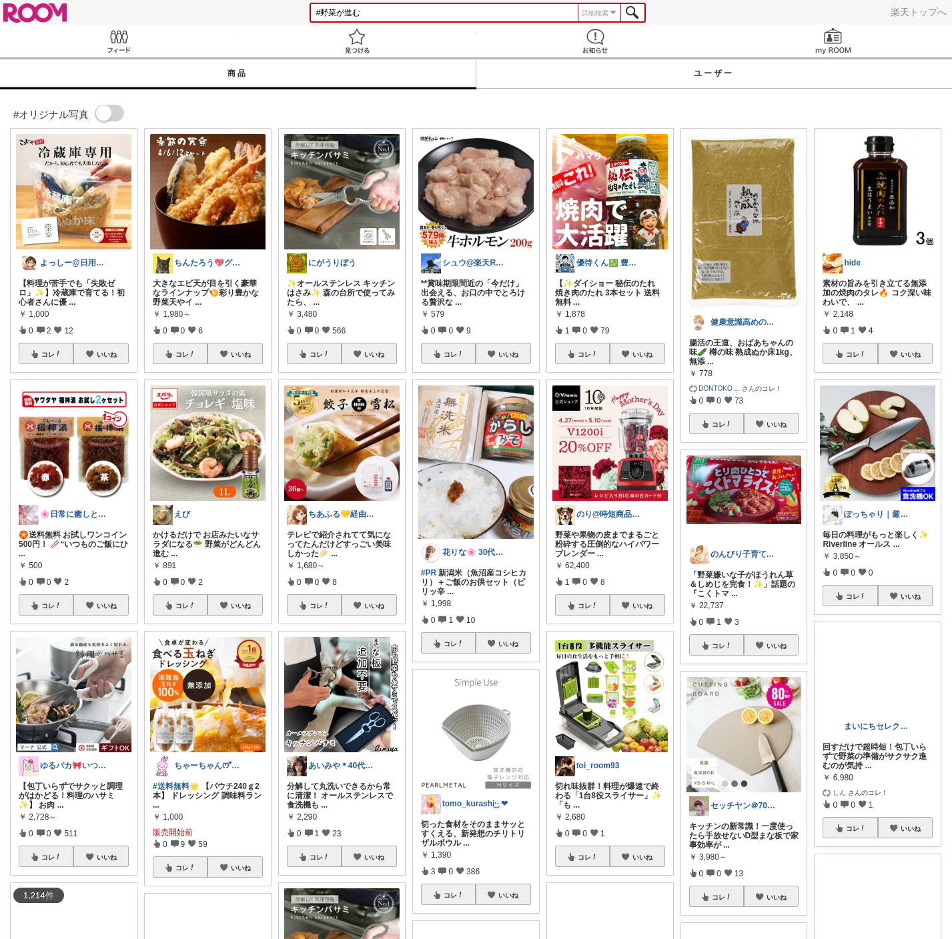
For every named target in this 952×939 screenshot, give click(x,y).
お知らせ (595, 41)
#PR (428, 573)
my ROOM (833, 41)
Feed (119, 41)
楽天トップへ (919, 12)
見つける (357, 41)
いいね (107, 354)
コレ (51, 354)
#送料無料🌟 (176, 786)
